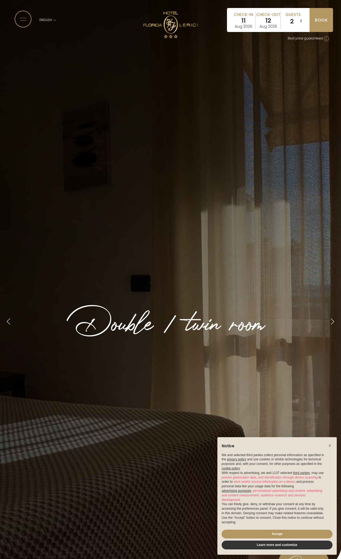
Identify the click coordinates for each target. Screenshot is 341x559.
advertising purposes (236, 491)
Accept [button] (277, 534)
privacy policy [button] (236, 459)
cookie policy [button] (231, 468)
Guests (293, 14)
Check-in (243, 14)
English (47, 20)
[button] (330, 445)
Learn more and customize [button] (277, 545)
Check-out (268, 14)
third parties (301, 473)
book (321, 20)
